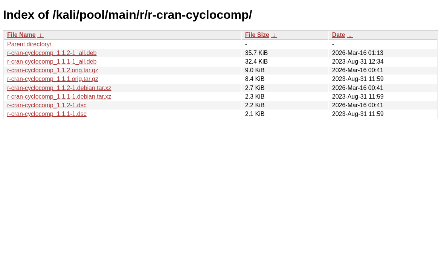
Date (338, 35)
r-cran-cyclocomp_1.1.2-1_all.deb (51, 53)
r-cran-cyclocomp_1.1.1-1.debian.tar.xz (59, 96)
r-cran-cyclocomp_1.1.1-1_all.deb (51, 61)
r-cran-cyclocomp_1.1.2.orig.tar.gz (52, 70)
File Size (257, 35)
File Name (21, 35)
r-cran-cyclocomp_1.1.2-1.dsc (47, 105)
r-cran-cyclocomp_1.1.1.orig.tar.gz (52, 79)
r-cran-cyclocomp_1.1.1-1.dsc (47, 114)
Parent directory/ (29, 44)
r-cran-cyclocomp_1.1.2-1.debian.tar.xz (59, 88)
